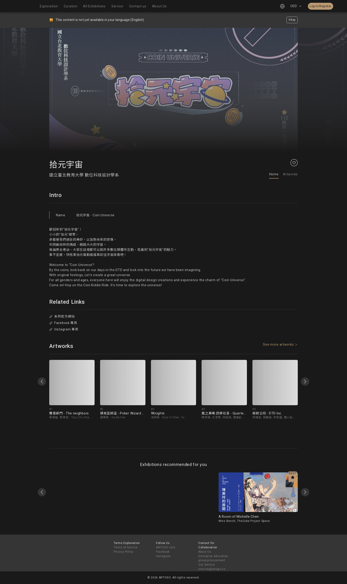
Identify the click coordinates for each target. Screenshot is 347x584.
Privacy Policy (123, 551)
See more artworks (278, 344)
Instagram (163, 556)
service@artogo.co (212, 569)
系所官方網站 (62, 316)
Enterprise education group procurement (213, 558)
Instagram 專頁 (63, 329)
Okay (292, 19)
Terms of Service (126, 547)
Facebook (163, 551)
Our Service (206, 564)
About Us (204, 551)
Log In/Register (320, 6)
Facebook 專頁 (63, 323)
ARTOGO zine (165, 547)
